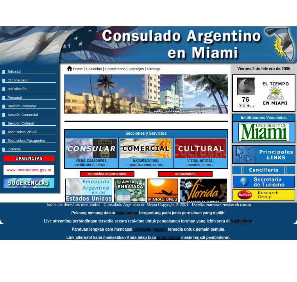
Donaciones (185, 174)
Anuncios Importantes (107, 174)
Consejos (137, 69)
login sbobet (168, 237)
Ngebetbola (241, 221)
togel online (127, 213)
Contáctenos (116, 69)
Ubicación (94, 69)
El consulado (17, 80)
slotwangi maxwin (150, 229)
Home (78, 69)
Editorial (14, 72)
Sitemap (153, 69)
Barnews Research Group (228, 205)
